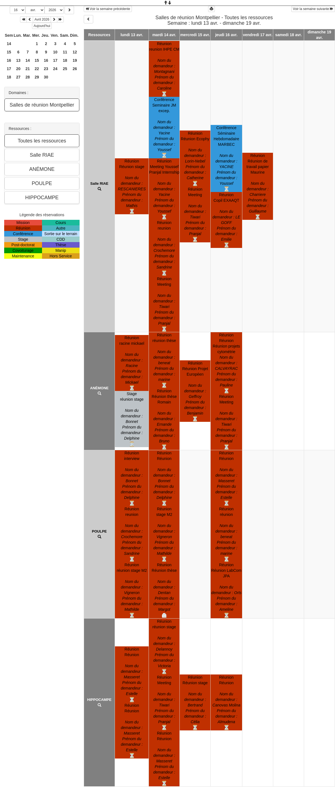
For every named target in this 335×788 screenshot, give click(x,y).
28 (28, 77)
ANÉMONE (99, 388)
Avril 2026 (42, 19)
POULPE (99, 531)
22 (37, 69)
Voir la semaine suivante (313, 9)
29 (37, 77)
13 (18, 60)
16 (9, 60)
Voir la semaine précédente (107, 9)
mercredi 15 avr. (195, 35)
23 (46, 69)
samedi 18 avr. (288, 35)
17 (55, 60)
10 (55, 52)
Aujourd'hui (42, 26)
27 (18, 77)
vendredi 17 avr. (257, 35)
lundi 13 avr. (131, 35)
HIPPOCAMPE (99, 700)
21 (28, 69)
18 (65, 60)
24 (55, 69)
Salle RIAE (99, 183)
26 (75, 69)
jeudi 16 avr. (226, 35)
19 (75, 60)
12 (75, 52)
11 (65, 52)
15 (9, 52)
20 (18, 69)
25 (65, 69)
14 (9, 43)
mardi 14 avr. (164, 35)
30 (46, 77)
